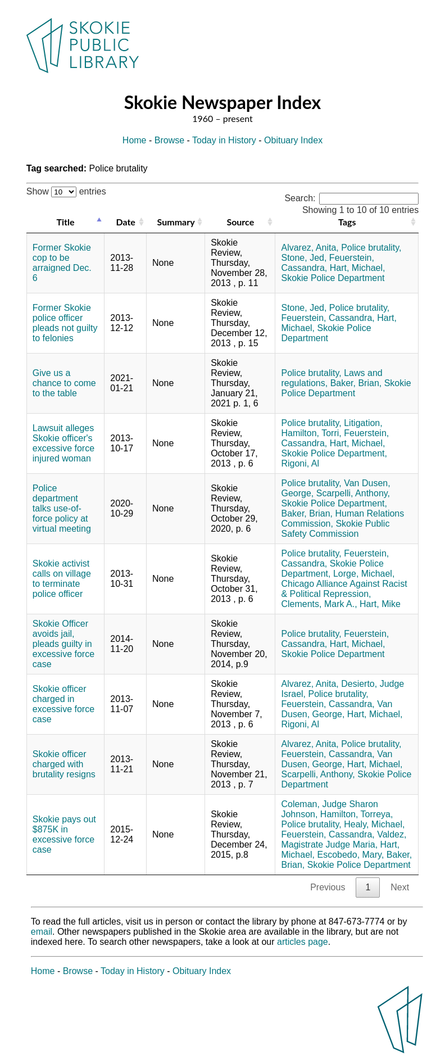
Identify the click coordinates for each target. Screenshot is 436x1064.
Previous (327, 887)
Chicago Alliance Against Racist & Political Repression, (344, 589)
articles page (302, 942)
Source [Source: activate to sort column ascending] (240, 221)
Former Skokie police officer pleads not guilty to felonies (65, 323)
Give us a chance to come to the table (64, 383)
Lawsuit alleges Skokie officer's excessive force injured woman (63, 443)
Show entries (66, 191)
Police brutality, (371, 247)
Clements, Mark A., (319, 604)
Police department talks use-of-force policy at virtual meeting (62, 508)
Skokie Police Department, (334, 453)
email (41, 931)
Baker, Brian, (356, 383)
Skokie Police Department (332, 278)
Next (399, 887)
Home (134, 140)
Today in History (224, 140)
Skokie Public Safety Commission (335, 528)
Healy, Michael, (374, 824)
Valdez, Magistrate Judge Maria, (343, 839)
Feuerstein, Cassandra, (327, 318)
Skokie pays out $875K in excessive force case (64, 834)
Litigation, (363, 423)
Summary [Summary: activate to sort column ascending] (176, 221)
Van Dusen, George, (336, 709)
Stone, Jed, (303, 257)
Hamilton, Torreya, (356, 814)
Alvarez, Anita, (309, 247)
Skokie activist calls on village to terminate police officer (62, 579)
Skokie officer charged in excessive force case (63, 704)
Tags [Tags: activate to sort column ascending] (347, 221)
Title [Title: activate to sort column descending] (65, 221)
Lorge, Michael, (363, 573)
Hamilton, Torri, (311, 433)
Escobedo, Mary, (350, 854)
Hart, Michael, (357, 268)
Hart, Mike (380, 604)
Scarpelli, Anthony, (353, 493)
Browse (169, 140)
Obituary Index (293, 140)
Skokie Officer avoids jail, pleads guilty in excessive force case (63, 644)
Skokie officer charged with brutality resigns (64, 764)
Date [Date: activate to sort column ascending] (125, 221)
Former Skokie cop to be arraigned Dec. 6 (62, 263)
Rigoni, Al (300, 463)
